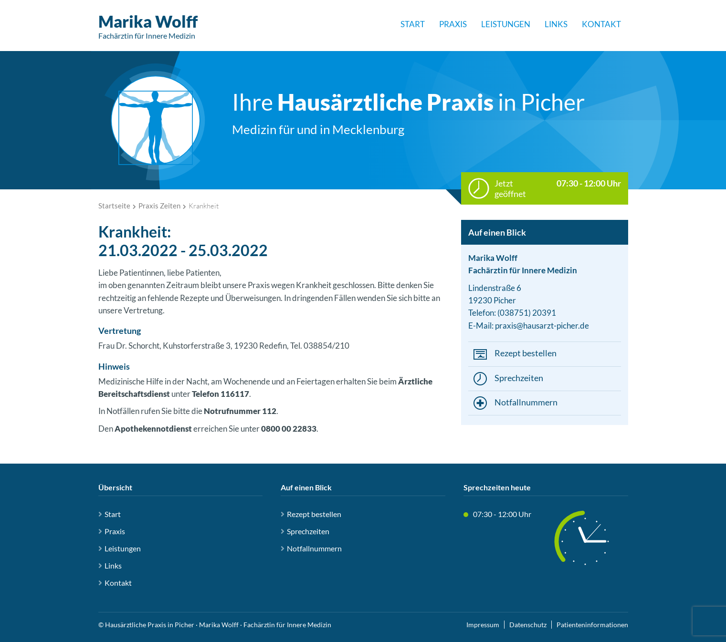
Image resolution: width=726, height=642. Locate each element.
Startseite (114, 205)
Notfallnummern (526, 402)
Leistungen (505, 24)
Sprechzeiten (519, 378)
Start (412, 24)
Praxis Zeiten (159, 205)
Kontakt (601, 24)
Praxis (453, 24)
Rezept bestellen (526, 353)
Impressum (482, 625)
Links (556, 24)
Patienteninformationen (592, 625)
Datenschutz (528, 625)
